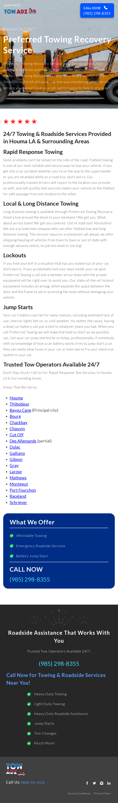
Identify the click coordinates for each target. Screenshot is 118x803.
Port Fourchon (23, 490)
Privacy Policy (102, 793)
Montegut (19, 483)
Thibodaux (19, 403)
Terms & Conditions (79, 793)
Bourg (15, 416)
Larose (16, 471)
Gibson (16, 459)
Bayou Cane (20, 410)
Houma (16, 397)
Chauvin (17, 428)
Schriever (18, 502)
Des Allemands (23, 440)
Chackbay (18, 422)
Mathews (18, 477)
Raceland (18, 496)
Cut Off (17, 434)
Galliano (17, 453)
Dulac (15, 446)
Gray (14, 465)
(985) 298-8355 (97, 13)
